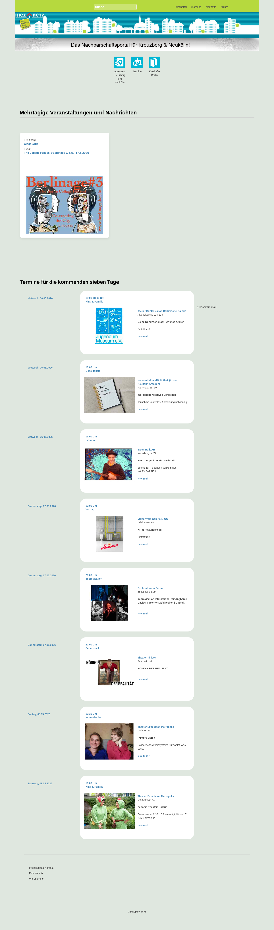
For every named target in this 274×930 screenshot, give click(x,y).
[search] (112, 7)
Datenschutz (36, 873)
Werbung (196, 6)
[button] (132, 5)
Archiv (224, 6)
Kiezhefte (211, 6)
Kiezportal (181, 6)
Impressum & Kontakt (41, 867)
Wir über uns (36, 878)
